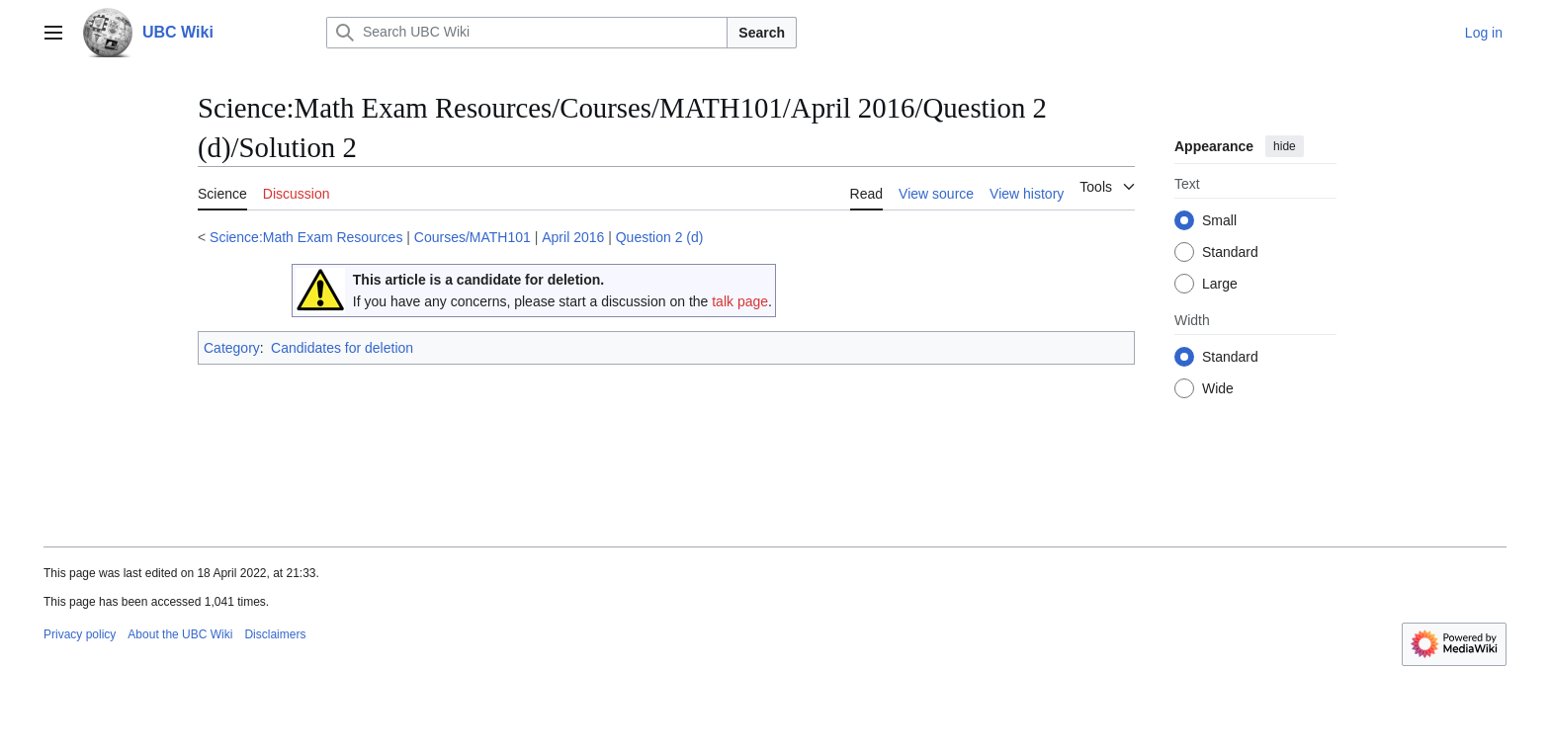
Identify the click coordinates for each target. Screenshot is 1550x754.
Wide (1218, 388)
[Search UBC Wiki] (527, 32)
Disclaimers (274, 634)
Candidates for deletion (342, 348)
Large (1220, 284)
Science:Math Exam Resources (306, 237)
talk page (740, 301)
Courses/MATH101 (472, 237)
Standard (1230, 252)
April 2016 (573, 237)
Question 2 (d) (660, 237)
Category (232, 348)
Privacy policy (79, 634)
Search (761, 33)
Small (1219, 220)
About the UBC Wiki (180, 634)
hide (1284, 146)
